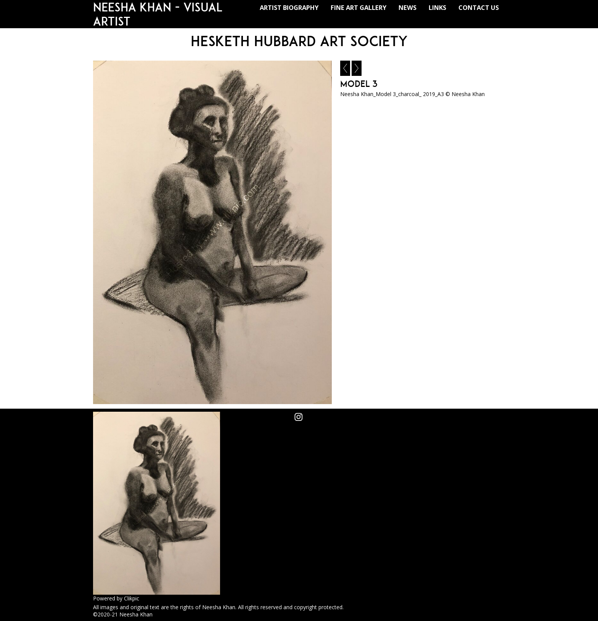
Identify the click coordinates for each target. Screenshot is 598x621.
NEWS (407, 7)
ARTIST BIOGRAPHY (289, 7)
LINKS (437, 7)
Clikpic (131, 598)
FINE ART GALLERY (358, 7)
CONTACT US (478, 7)
